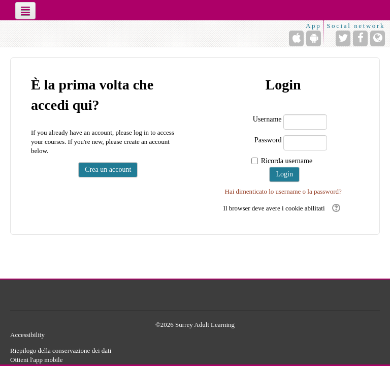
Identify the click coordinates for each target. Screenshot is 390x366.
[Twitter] (343, 38)
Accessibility (27, 335)
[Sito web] (377, 38)
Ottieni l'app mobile (36, 359)
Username (267, 119)
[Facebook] (360, 38)
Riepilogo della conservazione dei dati (60, 350)
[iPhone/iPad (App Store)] (296, 38)
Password (268, 140)
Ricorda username (286, 161)
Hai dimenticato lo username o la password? (283, 191)
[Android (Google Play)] (313, 38)
